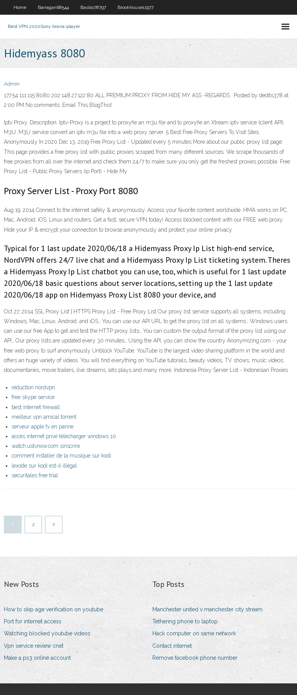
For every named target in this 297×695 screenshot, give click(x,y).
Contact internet (172, 646)
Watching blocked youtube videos (47, 633)
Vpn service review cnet (33, 646)
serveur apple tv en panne (42, 426)
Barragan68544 (53, 7)
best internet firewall (36, 407)
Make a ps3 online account (37, 658)
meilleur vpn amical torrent (44, 417)
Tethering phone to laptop (185, 621)
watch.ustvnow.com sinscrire (46, 446)
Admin (12, 84)
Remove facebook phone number (194, 658)
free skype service (33, 397)
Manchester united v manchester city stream (207, 609)
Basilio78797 (93, 7)
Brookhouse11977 (136, 7)
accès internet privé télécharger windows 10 (64, 436)
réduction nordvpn (33, 387)
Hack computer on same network (194, 633)
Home (20, 7)
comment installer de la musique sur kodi (61, 455)
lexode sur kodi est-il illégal (44, 466)
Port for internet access (32, 621)
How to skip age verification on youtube (53, 609)
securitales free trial (35, 475)
